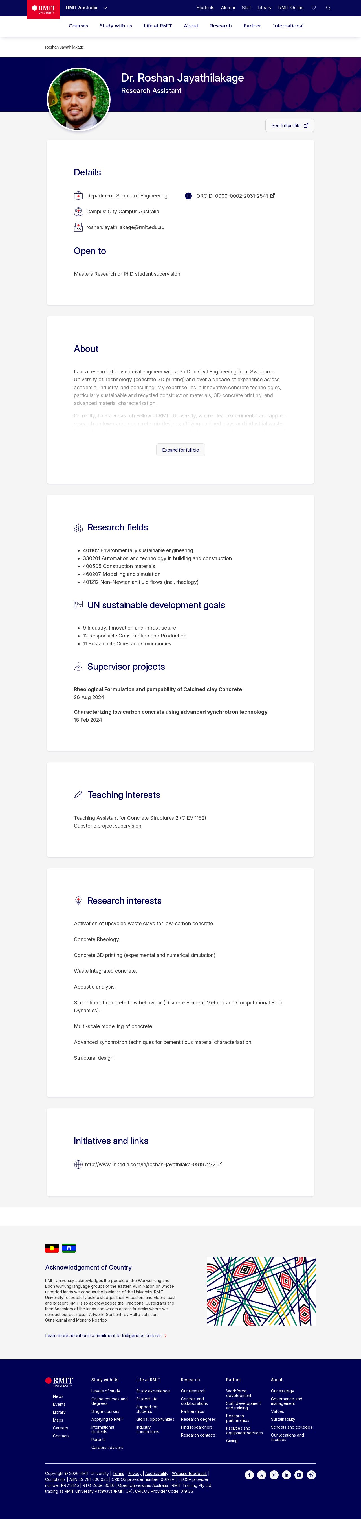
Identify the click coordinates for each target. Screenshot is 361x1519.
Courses (78, 26)
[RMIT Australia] (81, 8)
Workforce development (238, 1393)
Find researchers (197, 1427)
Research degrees (198, 1419)
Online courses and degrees (109, 1401)
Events (59, 1404)
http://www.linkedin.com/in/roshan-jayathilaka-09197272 (150, 1164)
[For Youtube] (298, 1474)
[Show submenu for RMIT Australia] (103, 8)
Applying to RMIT (107, 1419)
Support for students (147, 1409)
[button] (328, 8)
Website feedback (189, 1473)
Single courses (105, 1411)
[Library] (264, 8)
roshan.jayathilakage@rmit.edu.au (125, 227)
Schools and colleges (291, 1427)
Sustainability (283, 1419)
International (288, 26)
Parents (98, 1439)
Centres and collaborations (194, 1401)
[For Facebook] (249, 1474)
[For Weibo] (311, 1474)
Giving (232, 1440)
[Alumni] (228, 8)
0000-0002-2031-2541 (241, 196)
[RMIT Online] (291, 8)
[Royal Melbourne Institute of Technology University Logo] (43, 9)
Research (221, 26)
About (191, 26)
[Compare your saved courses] (317, 8)
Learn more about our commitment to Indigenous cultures (106, 1335)
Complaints (55, 1479)
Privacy (135, 1473)
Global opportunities (155, 1419)
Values (277, 1411)
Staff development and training (243, 1405)
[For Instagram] (274, 1474)
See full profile (286, 125)
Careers (60, 1428)
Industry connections (147, 1429)
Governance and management (286, 1401)
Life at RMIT (158, 26)
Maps (58, 1420)
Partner (252, 26)
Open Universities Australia (143, 1485)
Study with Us (104, 1379)
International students (102, 1429)
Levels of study (105, 1391)
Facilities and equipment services (244, 1430)
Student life (147, 1398)
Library (59, 1412)
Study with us (116, 26)
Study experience (153, 1391)
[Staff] (246, 8)
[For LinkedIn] (286, 1474)
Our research (193, 1391)
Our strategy (282, 1391)
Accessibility (156, 1473)
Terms (118, 1473)
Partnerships (192, 1411)
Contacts (61, 1435)
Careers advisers (107, 1447)
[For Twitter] (261, 1474)
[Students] (205, 8)
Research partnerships (237, 1418)
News (58, 1396)
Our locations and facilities (287, 1437)
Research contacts (198, 1435)
